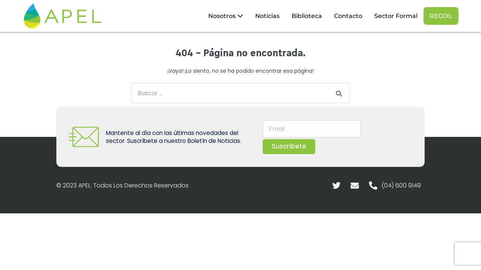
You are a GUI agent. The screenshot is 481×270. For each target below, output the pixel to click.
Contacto (348, 16)
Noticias (267, 16)
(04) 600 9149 (401, 185)
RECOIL (441, 16)
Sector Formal (395, 16)
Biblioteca (307, 16)
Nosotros (225, 16)
